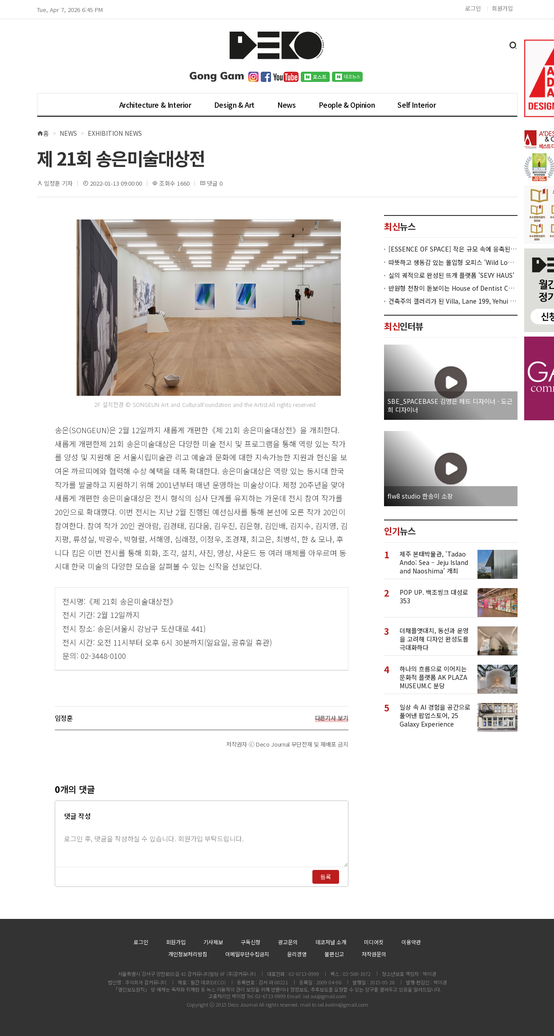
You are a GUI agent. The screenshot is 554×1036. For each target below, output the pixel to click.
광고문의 (288, 942)
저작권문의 (374, 954)
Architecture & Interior (155, 104)
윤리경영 (297, 954)
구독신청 (250, 942)
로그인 (473, 8)
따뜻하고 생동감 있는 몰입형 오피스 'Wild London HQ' (453, 262)
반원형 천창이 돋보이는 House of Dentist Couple (453, 288)
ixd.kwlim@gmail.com (343, 1004)
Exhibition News (115, 133)
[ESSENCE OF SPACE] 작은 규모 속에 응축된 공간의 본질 (453, 249)
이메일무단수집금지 (247, 954)
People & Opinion (347, 104)
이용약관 (411, 942)
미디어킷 (374, 942)
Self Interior (416, 104)
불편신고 (334, 954)
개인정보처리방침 (187, 954)
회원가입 (502, 8)
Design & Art (234, 104)
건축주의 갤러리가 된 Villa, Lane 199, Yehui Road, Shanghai (453, 301)
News (286, 104)
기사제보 (213, 942)
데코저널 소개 (330, 942)
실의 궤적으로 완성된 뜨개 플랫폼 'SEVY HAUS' (451, 275)
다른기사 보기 (331, 718)
